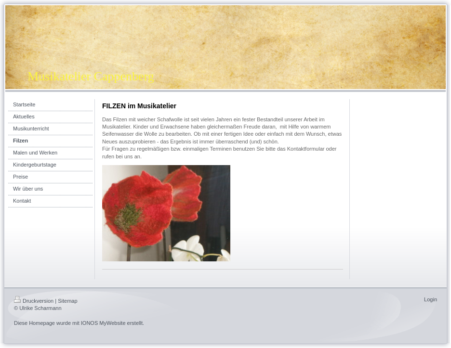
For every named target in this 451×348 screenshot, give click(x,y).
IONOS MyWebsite (103, 323)
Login (430, 299)
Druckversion (33, 301)
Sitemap (67, 301)
